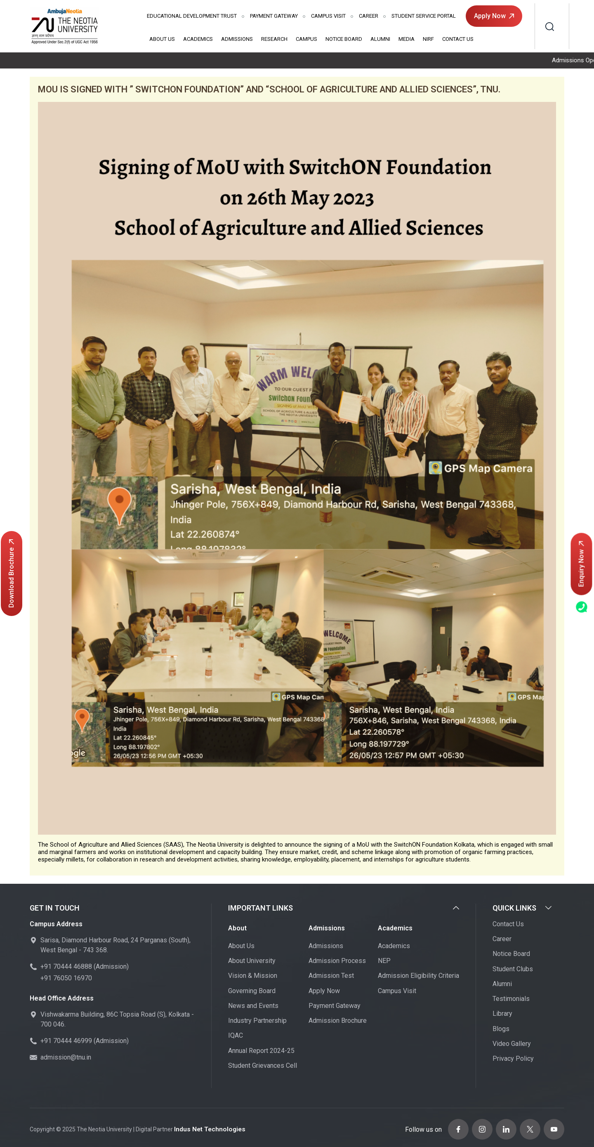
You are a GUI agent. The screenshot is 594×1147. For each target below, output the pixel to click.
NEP (384, 961)
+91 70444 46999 (66, 1041)
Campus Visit (328, 16)
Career (368, 16)
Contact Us (458, 39)
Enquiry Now (581, 564)
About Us (162, 39)
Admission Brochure (338, 1021)
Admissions (237, 39)
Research (274, 39)
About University (252, 961)
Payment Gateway (274, 16)
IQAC (235, 1036)
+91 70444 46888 (66, 967)
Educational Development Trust (192, 16)
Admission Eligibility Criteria (418, 976)
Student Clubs (513, 969)
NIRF (428, 39)
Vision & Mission (252, 976)
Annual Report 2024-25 (261, 1051)
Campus (306, 39)
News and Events (253, 1006)
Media (406, 39)
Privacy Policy (513, 1059)
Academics (198, 39)
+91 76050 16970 (66, 978)
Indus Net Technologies (206, 1127)
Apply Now (494, 16)
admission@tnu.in (65, 1058)
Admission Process (337, 961)
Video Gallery (512, 1044)
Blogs (501, 1029)
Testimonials (511, 999)
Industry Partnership (257, 1021)
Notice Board (343, 39)
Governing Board (252, 991)
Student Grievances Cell (262, 1066)
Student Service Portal (423, 16)
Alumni (380, 39)
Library (502, 1014)
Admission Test (331, 976)
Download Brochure (11, 573)
